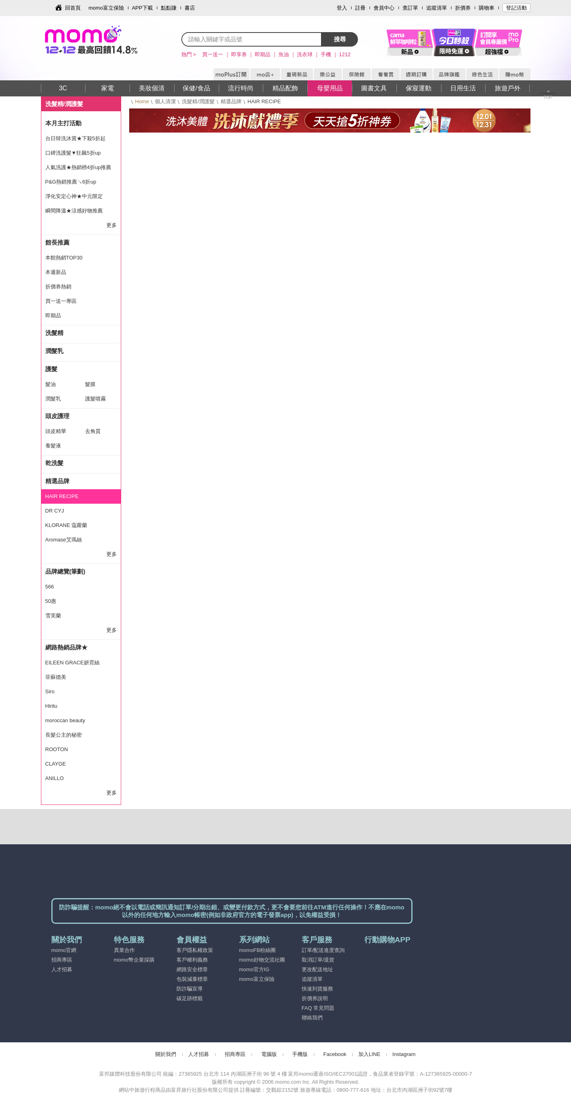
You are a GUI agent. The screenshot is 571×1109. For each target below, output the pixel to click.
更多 (111, 225)
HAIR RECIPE (62, 496)
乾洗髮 (54, 463)
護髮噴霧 (95, 399)
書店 (190, 8)
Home (142, 101)
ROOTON (56, 749)
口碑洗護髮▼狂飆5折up (73, 153)
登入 (342, 8)
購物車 (486, 8)
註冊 (360, 8)
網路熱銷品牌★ (66, 647)
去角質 (93, 431)
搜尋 (340, 39)
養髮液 (53, 446)
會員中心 (384, 8)
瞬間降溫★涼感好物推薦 (74, 211)
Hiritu (51, 706)
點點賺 (169, 8)
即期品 (53, 315)
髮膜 (90, 384)
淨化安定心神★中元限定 (74, 196)
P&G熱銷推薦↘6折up (70, 182)
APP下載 (142, 8)
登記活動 (516, 8)
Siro (50, 691)
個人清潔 (165, 101)
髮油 (50, 384)
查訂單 (410, 8)
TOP (547, 97)
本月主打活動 (63, 123)
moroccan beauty (65, 720)
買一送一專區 (61, 301)
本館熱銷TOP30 (64, 258)
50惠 (50, 601)
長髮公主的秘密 (63, 735)
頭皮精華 (55, 431)
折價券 (463, 8)
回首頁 (73, 8)
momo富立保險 (106, 8)
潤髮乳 (54, 350)
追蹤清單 (436, 8)
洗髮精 (54, 332)
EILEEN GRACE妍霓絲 (72, 663)
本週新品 (55, 272)
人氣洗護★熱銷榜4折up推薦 (78, 167)
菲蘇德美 (55, 677)
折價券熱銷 (58, 287)
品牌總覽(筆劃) (65, 571)
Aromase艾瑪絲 (63, 540)
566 (49, 587)
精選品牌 (231, 101)
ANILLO (54, 778)
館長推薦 (57, 242)
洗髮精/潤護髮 (198, 101)
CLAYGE (55, 764)
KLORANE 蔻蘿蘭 (66, 525)
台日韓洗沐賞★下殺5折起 (75, 138)
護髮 (51, 369)
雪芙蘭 (53, 616)
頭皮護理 (57, 416)
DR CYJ (54, 511)
